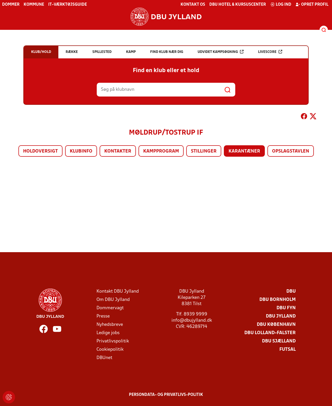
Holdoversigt (40, 151)
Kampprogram (161, 151)
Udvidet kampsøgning (221, 52)
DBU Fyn (286, 308)
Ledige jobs (108, 333)
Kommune (34, 4)
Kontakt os (193, 4)
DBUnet (104, 358)
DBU (291, 291)
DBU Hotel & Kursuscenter (237, 4)
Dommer (10, 4)
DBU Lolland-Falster (270, 333)
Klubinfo (81, 151)
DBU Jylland (281, 316)
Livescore (270, 52)
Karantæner (244, 151)
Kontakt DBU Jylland (117, 291)
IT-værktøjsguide (67, 4)
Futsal (287, 349)
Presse (103, 316)
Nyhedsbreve (109, 324)
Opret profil (311, 4)
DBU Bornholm (277, 300)
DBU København (276, 324)
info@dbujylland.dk (191, 320)
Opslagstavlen (290, 151)
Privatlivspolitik (112, 341)
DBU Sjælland (279, 341)
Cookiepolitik (109, 349)
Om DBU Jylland (113, 300)
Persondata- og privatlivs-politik (166, 395)
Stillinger (204, 151)
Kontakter (117, 151)
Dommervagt (110, 308)
